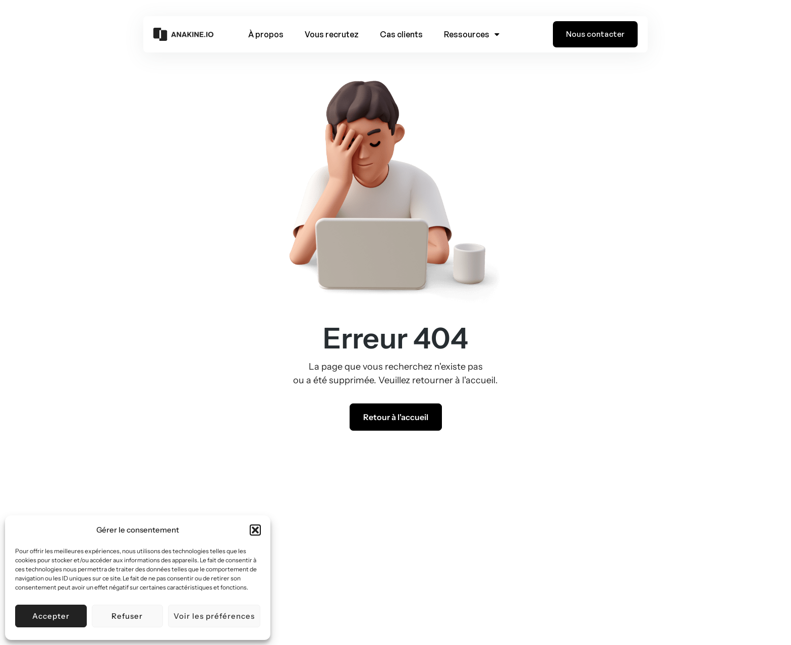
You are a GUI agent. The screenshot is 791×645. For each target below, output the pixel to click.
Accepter (51, 616)
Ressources (471, 34)
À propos (266, 34)
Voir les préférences (214, 616)
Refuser (127, 616)
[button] (255, 530)
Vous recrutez (332, 34)
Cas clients (401, 34)
